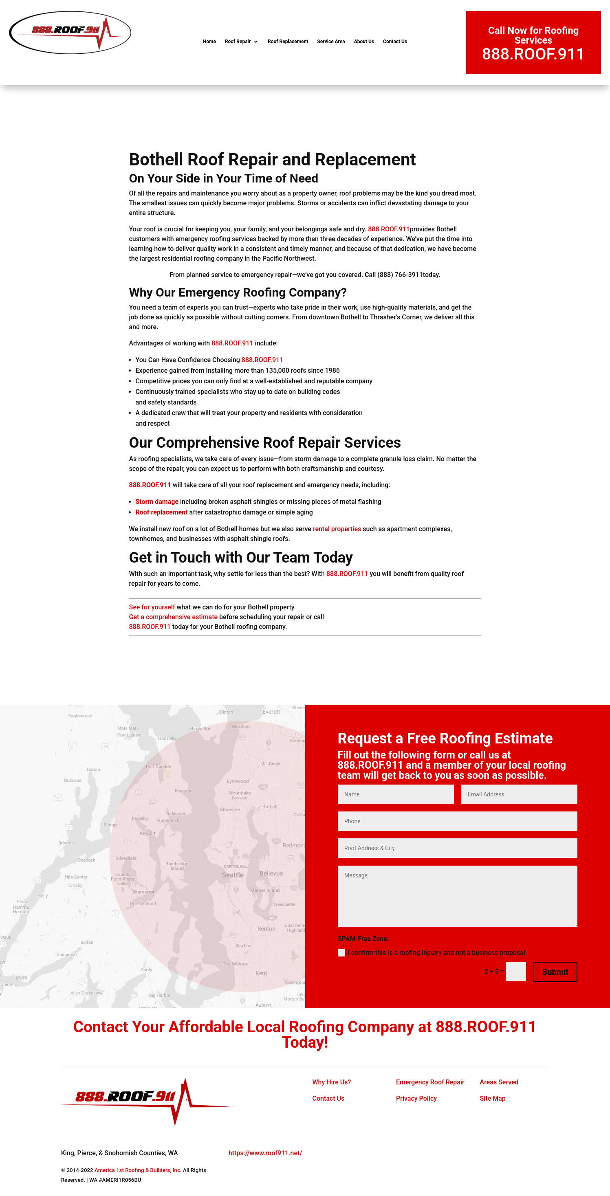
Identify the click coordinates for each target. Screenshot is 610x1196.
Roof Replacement (288, 41)
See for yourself (152, 607)
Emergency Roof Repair (430, 1082)
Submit (555, 972)
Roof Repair (238, 41)
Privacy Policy (416, 1098)
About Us (364, 41)
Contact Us (395, 41)
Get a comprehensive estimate (173, 617)
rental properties (337, 529)
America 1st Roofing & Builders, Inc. (138, 1170)
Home (209, 41)
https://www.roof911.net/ (265, 1153)
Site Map (493, 1098)
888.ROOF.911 (533, 54)
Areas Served (499, 1082)
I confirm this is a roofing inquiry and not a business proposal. (432, 953)
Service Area (331, 41)
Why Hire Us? (331, 1082)
